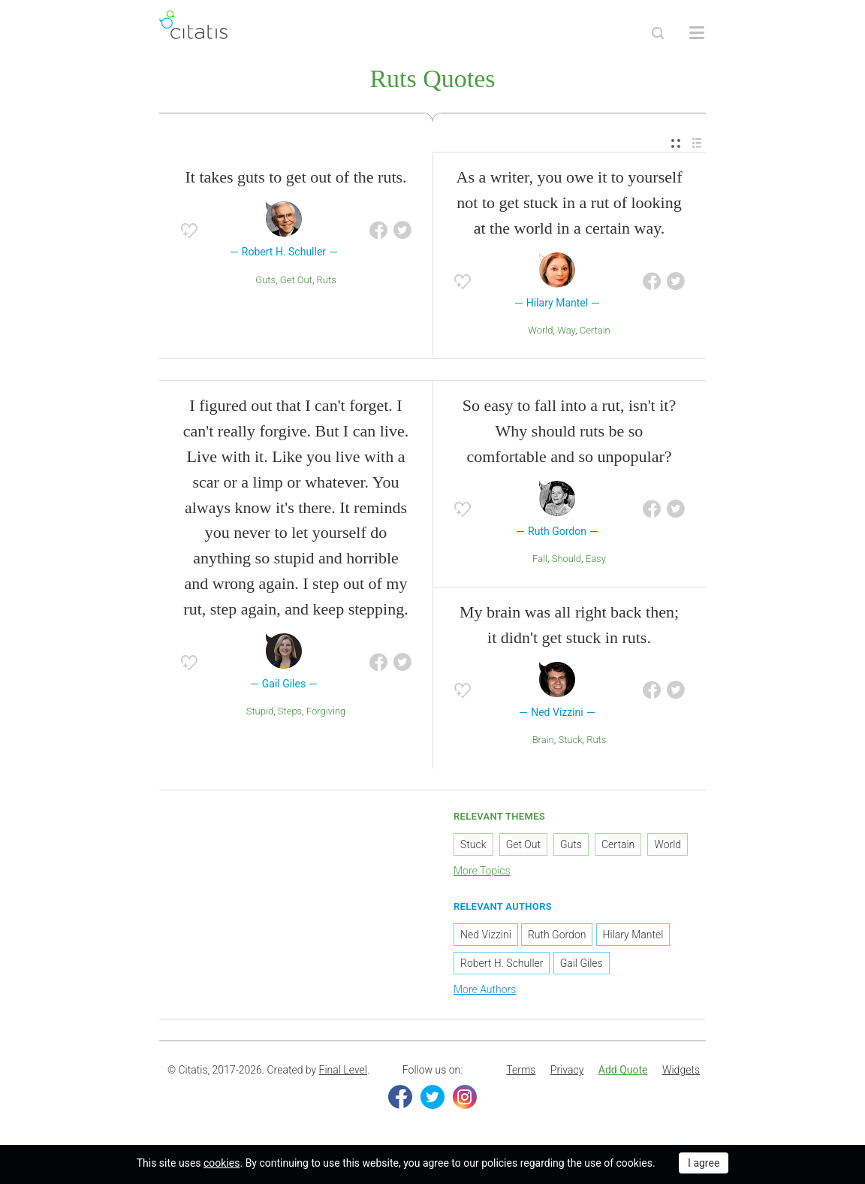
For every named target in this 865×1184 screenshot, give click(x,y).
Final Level (343, 1070)
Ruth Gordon (557, 935)
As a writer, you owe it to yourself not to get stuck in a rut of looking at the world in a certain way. (570, 202)
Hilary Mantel (633, 935)
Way (566, 330)
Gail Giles (581, 963)
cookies (221, 1163)
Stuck (570, 739)
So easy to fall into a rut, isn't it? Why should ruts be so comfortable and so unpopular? (569, 431)
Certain (595, 330)
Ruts (326, 279)
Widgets (681, 1070)
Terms (520, 1070)
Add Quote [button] (623, 1070)
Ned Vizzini (485, 935)
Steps (290, 711)
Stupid (259, 711)
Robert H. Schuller (501, 963)
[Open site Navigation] (697, 33)
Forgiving (325, 711)
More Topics (482, 871)
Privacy (566, 1070)
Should (566, 558)
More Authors (485, 989)
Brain (543, 739)
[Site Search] (658, 33)
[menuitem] (676, 143)
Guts (265, 279)
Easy (596, 558)
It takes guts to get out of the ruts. (295, 177)
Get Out (296, 279)
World (540, 330)
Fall (539, 558)
